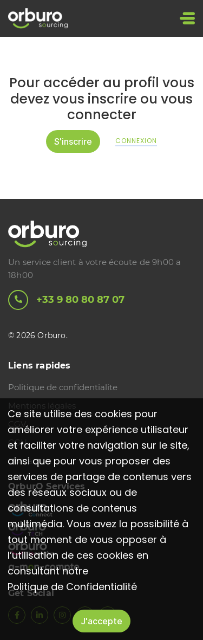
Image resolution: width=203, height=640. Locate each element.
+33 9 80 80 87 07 (66, 300)
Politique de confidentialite (62, 387)
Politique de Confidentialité (72, 586)
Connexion (136, 141)
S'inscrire (73, 141)
